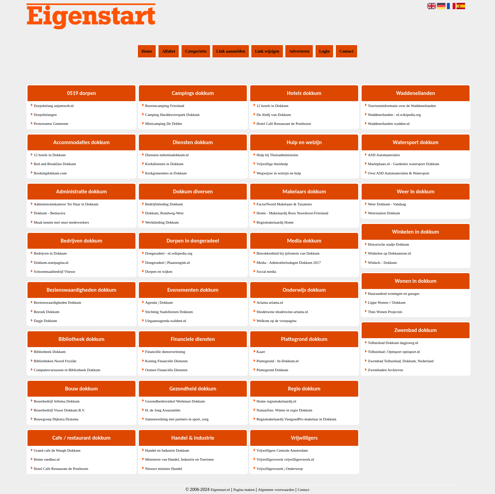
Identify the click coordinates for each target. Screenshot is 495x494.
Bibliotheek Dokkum (50, 352)
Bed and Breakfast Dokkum (55, 164)
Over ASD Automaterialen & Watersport (398, 173)
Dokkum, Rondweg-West (164, 213)
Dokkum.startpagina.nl (51, 262)
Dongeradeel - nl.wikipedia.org (168, 253)
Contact (347, 51)
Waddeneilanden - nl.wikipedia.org (394, 114)
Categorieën (195, 51)
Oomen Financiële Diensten (166, 370)
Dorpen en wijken (158, 271)
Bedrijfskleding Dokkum (164, 204)
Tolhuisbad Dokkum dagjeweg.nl (393, 343)
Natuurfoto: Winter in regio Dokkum (284, 410)
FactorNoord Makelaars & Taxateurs (284, 204)
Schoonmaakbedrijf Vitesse (54, 271)
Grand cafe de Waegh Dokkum (57, 450)
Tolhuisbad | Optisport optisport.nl (394, 352)
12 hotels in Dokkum (50, 155)
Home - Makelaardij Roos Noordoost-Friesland (292, 213)
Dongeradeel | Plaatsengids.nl (167, 262)
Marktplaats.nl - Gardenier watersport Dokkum (403, 164)
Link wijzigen (267, 51)
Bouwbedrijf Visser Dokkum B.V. (59, 410)
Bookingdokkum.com (50, 173)
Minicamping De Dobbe (163, 123)
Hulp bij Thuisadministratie (277, 155)
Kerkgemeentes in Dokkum (166, 173)
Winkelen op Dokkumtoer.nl (389, 253)
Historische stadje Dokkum (388, 244)
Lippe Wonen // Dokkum (386, 302)
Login (324, 51)
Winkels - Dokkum (382, 262)
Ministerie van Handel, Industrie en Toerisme (179, 459)
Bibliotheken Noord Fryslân (55, 361)
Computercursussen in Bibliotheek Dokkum (67, 370)
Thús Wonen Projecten (385, 312)
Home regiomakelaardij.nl (276, 401)
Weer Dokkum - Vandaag (387, 204)
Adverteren (299, 51)
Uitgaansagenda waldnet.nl (165, 321)
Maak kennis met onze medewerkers (61, 222)
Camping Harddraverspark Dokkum (172, 114)
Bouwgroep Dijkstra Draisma (56, 419)
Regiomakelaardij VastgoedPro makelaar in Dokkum (296, 419)
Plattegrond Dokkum (272, 370)
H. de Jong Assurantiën (162, 410)
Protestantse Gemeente (51, 123)
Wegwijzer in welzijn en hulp (278, 173)
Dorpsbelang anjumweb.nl (54, 106)
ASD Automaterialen (384, 155)
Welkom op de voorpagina (276, 321)
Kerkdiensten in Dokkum (164, 164)
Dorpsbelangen (45, 114)
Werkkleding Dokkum (162, 222)
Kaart (260, 352)
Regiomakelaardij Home (275, 222)
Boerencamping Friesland (164, 106)
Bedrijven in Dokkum (50, 253)
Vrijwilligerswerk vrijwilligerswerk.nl (285, 459)
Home (147, 51)
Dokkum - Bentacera (49, 213)
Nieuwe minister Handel (163, 468)
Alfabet (168, 51)
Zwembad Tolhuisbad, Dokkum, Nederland (400, 361)
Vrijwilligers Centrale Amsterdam (282, 450)
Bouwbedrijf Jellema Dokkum (56, 401)
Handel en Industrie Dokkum (167, 450)
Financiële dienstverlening (165, 352)
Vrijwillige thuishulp (272, 164)
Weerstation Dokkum (384, 213)
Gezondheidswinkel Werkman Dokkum (175, 401)
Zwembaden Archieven (385, 370)
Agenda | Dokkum (159, 302)
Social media (266, 271)
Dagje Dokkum (45, 321)
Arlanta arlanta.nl (269, 302)
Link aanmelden (230, 51)
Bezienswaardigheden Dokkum (57, 302)
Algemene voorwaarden (276, 489)
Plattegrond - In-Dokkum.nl (277, 361)
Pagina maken (244, 489)
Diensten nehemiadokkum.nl (166, 155)
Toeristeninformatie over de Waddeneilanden (402, 106)
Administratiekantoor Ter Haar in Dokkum (66, 204)
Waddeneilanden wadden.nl (388, 123)
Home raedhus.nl (46, 459)
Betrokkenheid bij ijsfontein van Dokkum (287, 253)
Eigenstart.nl (220, 489)
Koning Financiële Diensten (166, 361)
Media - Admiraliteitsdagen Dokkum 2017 (288, 262)
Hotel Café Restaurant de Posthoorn (61, 468)
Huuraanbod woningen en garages (393, 293)
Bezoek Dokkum (46, 312)
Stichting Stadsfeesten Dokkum (169, 312)
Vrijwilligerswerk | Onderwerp (279, 468)
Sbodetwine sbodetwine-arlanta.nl (282, 312)
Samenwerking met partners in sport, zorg (176, 419)
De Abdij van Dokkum (273, 114)
